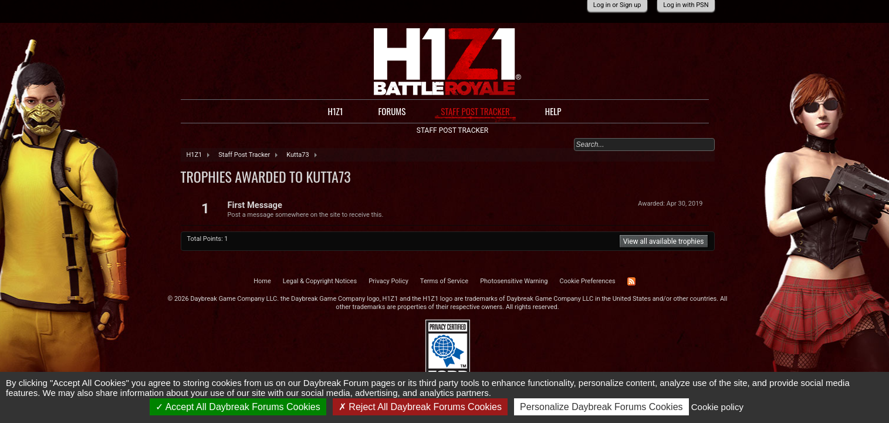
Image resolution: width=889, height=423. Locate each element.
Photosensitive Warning (513, 281)
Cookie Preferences (588, 281)
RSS (631, 281)
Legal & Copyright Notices (320, 281)
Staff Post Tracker (475, 111)
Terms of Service (444, 281)
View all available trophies (663, 241)
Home (262, 281)
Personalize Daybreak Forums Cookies (601, 407)
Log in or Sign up (617, 5)
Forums (391, 111)
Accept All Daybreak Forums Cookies (238, 407)
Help (553, 111)
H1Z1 (335, 111)
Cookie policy (717, 407)
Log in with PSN (685, 5)
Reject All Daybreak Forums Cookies (420, 407)
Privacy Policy (388, 281)
